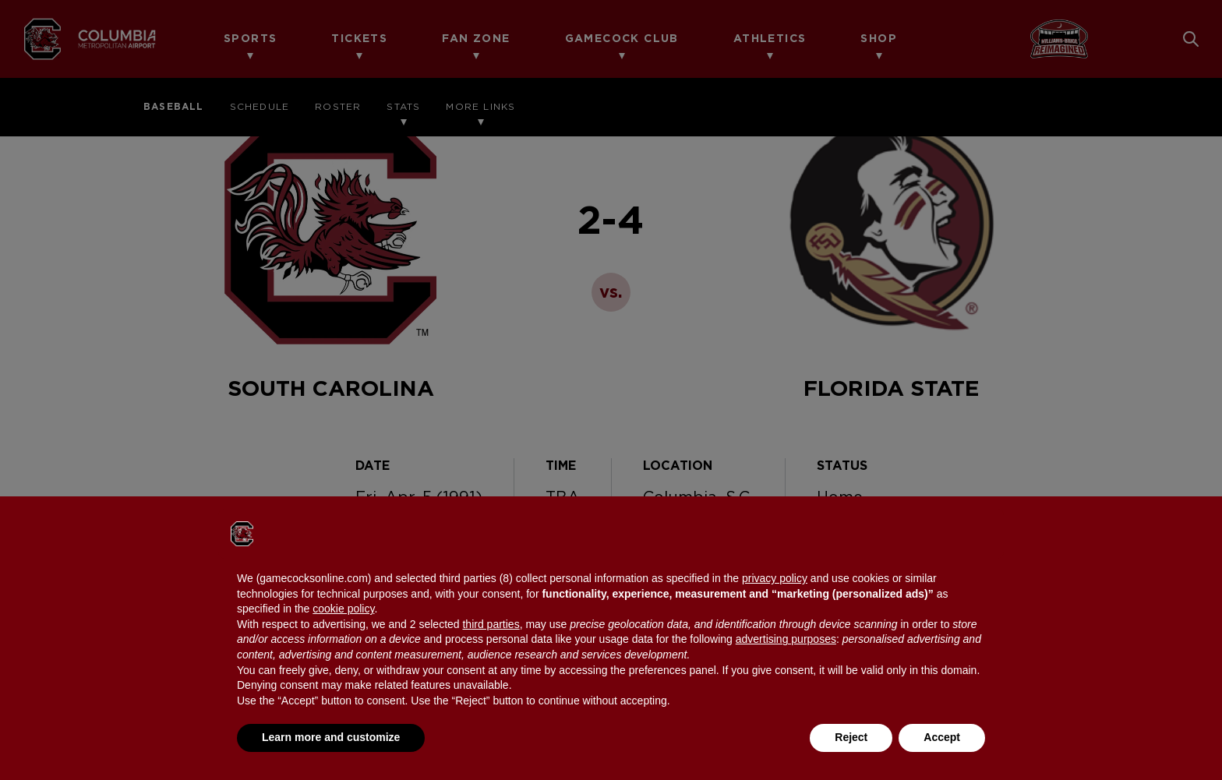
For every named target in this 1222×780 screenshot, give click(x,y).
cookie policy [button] (343, 608)
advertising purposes (786, 639)
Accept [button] (942, 737)
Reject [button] (851, 737)
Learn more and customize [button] (331, 737)
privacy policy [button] (774, 578)
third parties (490, 624)
